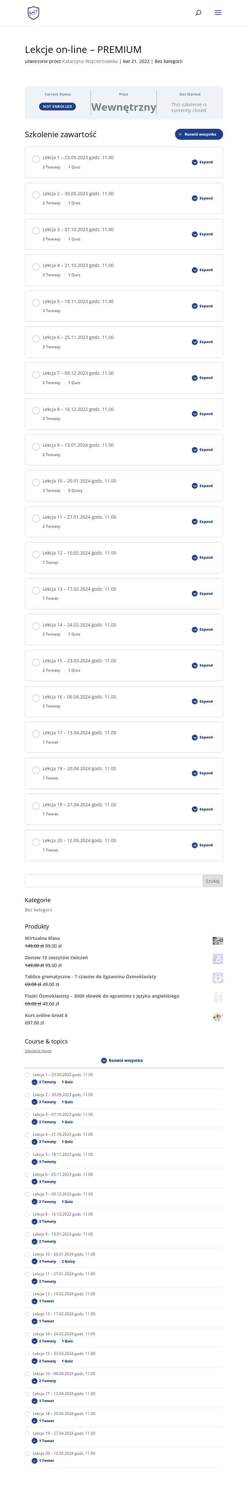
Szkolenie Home (38, 1051)
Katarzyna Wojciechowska (90, 61)
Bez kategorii (39, 910)
